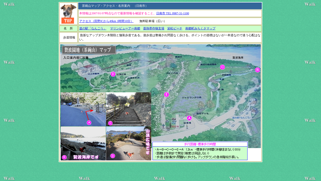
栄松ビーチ (174, 28)
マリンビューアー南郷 (125, 28)
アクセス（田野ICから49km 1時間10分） (106, 21)
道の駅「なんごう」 (92, 28)
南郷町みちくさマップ (200, 28)
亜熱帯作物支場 (153, 28)
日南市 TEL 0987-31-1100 (172, 13)
